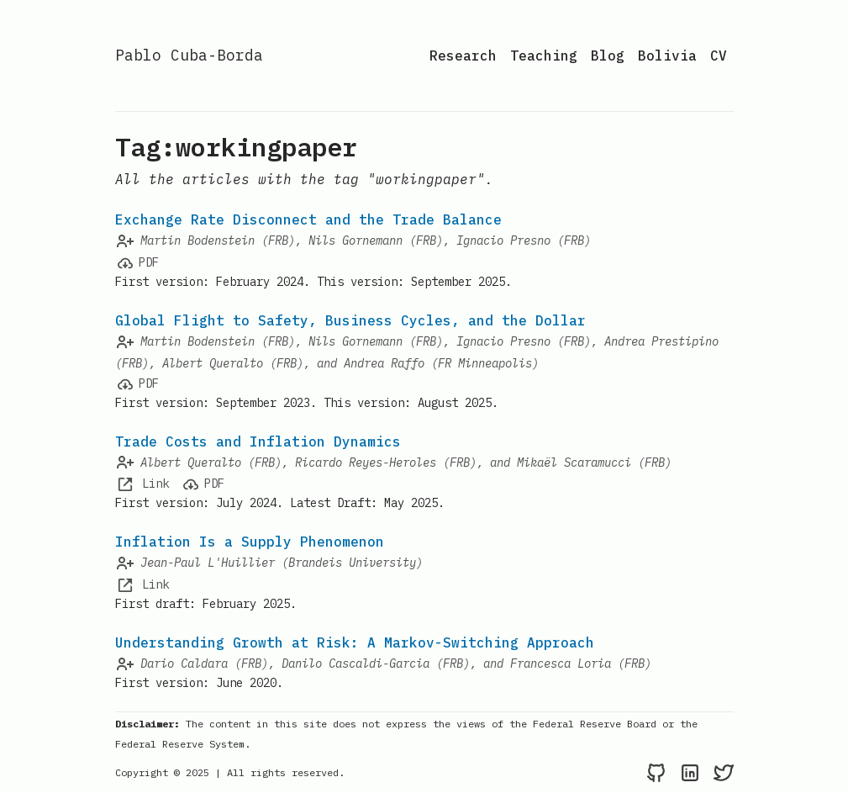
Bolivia (667, 55)
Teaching (543, 55)
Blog (607, 55)
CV (718, 55)
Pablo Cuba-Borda (189, 55)
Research (463, 55)
